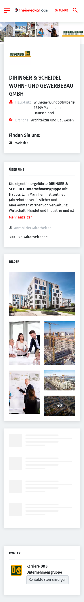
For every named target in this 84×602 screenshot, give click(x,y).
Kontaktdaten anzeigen (47, 579)
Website (21, 143)
